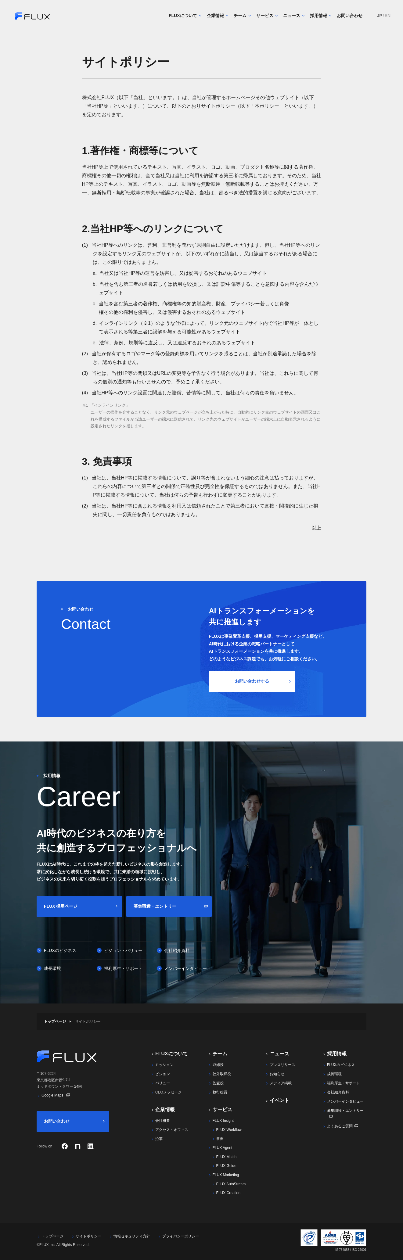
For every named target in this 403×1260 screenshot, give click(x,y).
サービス (267, 15)
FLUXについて (185, 15)
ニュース (294, 15)
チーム (242, 15)
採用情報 (321, 15)
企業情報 (217, 15)
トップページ (55, 1021)
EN (387, 15)
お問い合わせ (349, 15)
